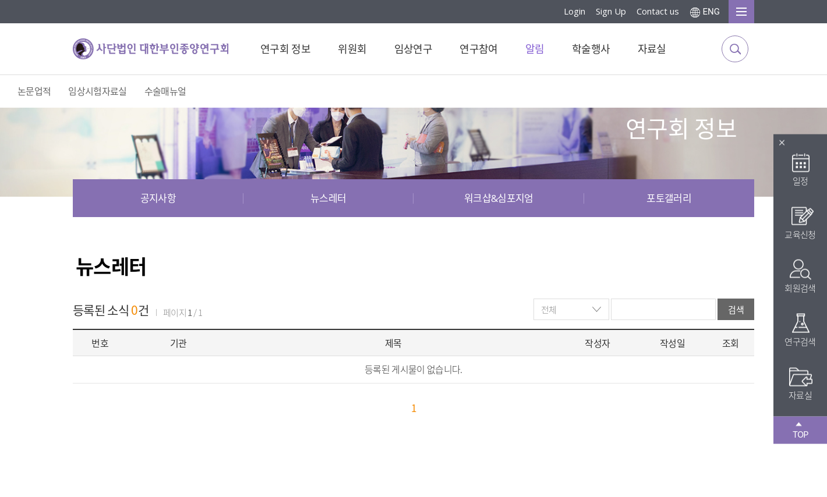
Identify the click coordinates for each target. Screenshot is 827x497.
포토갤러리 (668, 198)
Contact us (658, 11)
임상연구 (413, 49)
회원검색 (799, 276)
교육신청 (799, 222)
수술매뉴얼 (165, 91)
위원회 (352, 49)
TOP (800, 430)
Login (574, 11)
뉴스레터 (328, 198)
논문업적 (34, 91)
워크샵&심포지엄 (498, 198)
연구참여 (478, 49)
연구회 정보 (285, 49)
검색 (736, 309)
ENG (711, 11)
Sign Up (611, 11)
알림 (535, 49)
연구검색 (799, 329)
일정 (800, 169)
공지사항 (158, 198)
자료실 (652, 49)
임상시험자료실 (97, 91)
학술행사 (591, 49)
